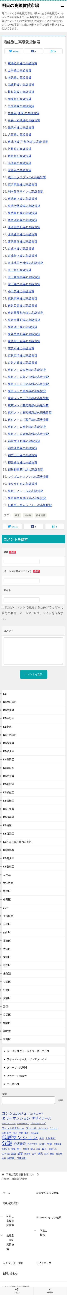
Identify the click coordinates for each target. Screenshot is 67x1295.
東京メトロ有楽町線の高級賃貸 (28, 405)
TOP (20, 1174)
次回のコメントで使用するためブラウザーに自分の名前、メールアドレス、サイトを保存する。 (33, 613)
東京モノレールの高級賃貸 (25, 490)
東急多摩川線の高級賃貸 (24, 334)
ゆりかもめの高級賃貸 (22, 483)
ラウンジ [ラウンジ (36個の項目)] (54, 1128)
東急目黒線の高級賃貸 (22, 305)
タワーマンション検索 (48, 1217)
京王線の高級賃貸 (19, 270)
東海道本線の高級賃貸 (22, 63)
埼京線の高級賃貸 (19, 155)
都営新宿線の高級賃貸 (22, 462)
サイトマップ (43, 1263)
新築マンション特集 (47, 1192)
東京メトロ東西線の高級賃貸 (27, 391)
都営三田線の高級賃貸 (22, 455)
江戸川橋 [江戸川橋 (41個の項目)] (6, 1154)
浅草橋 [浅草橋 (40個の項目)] (27, 1154)
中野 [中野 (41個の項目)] (21, 1133)
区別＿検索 (44, 1232)
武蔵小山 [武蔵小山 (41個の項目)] (53, 1149)
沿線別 (28, 515)
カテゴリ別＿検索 (13, 1263)
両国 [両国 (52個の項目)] (15, 1132)
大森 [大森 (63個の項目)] (49, 1144)
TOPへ (50, 1291)
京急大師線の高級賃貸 (22, 362)
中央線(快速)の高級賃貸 (23, 113)
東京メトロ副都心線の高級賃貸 (28, 433)
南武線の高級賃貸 (19, 77)
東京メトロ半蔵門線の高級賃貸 (28, 419)
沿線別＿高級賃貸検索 (10, 1242)
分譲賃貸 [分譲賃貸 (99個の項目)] (20, 1144)
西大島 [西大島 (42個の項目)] (59, 1153)
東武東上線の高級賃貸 (22, 198)
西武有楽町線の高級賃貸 (24, 227)
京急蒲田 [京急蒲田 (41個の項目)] (35, 1133)
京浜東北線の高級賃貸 (22, 184)
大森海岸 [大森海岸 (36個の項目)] (57, 1144)
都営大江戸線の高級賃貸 (24, 441)
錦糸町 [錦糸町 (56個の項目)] (11, 1158)
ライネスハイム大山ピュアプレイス (27, 1059)
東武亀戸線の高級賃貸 (22, 212)
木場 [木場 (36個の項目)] (38, 1149)
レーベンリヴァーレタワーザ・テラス (28, 1051)
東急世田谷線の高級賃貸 (24, 341)
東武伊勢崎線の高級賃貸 (24, 205)
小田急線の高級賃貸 (21, 291)
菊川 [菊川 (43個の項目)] (46, 1153)
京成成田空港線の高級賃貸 (25, 262)
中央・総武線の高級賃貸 (24, 120)
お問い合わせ (10, 1273)
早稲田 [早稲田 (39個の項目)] (26, 1149)
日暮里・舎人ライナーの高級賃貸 (30, 505)
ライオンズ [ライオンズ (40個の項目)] (43, 1128)
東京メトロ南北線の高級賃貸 (27, 426)
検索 (17, 515)
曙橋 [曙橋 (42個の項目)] (33, 1149)
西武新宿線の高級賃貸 (22, 241)
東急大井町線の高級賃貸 (24, 319)
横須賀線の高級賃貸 (21, 91)
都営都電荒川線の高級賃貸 (25, 469)
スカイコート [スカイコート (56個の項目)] (35, 1113)
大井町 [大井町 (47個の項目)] (42, 1144)
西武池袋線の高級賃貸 (22, 220)
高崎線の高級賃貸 (19, 163)
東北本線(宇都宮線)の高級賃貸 (28, 141)
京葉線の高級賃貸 (19, 170)
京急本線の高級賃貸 (21, 348)
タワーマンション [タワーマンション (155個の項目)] (16, 1118)
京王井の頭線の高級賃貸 (24, 284)
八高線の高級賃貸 (19, 134)
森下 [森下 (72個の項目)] (44, 1148)
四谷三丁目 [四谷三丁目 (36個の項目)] (32, 1144)
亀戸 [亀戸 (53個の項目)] (26, 1132)
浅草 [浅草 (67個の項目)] (20, 1153)
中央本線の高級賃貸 (21, 106)
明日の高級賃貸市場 (20, 5)
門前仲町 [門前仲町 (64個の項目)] (21, 1158)
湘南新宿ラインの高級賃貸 (25, 191)
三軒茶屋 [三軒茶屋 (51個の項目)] (6, 1132)
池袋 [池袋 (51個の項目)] (13, 1153)
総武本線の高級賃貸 (21, 127)
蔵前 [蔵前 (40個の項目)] (52, 1154)
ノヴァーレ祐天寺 (17, 1075)
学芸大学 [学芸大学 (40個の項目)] (6, 1149)
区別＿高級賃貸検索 (10, 1221)
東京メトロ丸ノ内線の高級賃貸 (28, 376)
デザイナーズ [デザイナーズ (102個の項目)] (41, 1118)
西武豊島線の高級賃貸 (22, 234)
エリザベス (13, 1084)
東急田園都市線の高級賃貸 (25, 312)
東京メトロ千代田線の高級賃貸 (28, 398)
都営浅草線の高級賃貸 (22, 448)
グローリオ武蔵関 (17, 1067)
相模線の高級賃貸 (19, 98)
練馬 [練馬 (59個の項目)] (40, 1153)
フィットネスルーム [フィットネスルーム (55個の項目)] (13, 1128)
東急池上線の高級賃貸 (22, 327)
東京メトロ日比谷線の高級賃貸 (28, 384)
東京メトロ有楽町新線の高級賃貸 (30, 412)
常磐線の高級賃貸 (19, 148)
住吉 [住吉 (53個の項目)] (41, 1138)
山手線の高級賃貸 (19, 70)
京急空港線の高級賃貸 (22, 355)
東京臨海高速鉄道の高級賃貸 (27, 498)
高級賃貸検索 (10, 1203)
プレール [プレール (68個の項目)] (31, 1127)
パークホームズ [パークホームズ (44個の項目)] (38, 1123)
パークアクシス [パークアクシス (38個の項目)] (9, 1123)
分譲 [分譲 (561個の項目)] (7, 1143)
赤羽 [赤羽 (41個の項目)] (4, 1158)
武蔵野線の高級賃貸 (21, 84)
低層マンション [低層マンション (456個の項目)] (20, 1137)
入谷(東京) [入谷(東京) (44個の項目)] (51, 1138)
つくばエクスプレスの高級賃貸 (28, 476)
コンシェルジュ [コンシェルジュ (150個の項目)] (14, 1113)
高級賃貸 (40, 515)
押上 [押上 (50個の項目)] (19, 1149)
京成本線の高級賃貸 (21, 248)
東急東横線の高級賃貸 (22, 298)
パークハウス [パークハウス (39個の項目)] (23, 1123)
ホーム (6, 1192)
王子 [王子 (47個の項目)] (34, 1153)
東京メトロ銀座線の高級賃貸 (27, 369)
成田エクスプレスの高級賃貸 (27, 177)
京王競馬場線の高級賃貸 (24, 277)
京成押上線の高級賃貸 (22, 255)
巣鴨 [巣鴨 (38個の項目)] (13, 1149)
